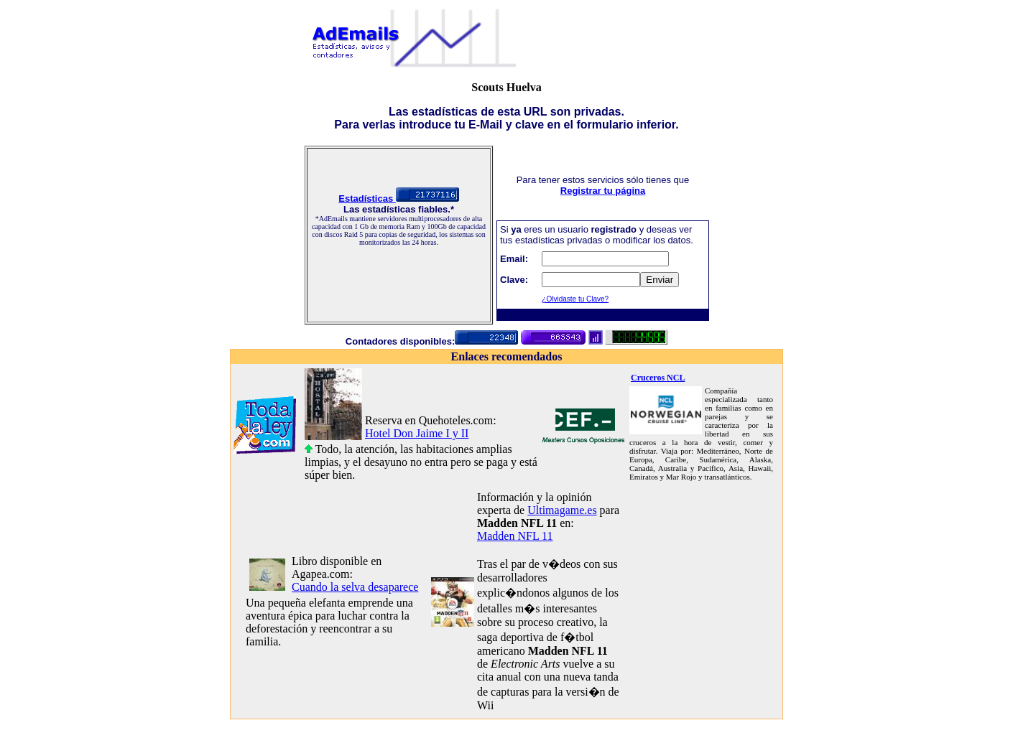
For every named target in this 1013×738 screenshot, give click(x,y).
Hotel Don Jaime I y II (416, 433)
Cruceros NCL (658, 378)
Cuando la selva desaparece (355, 587)
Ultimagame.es (561, 510)
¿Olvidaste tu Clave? (575, 299)
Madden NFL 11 (514, 536)
